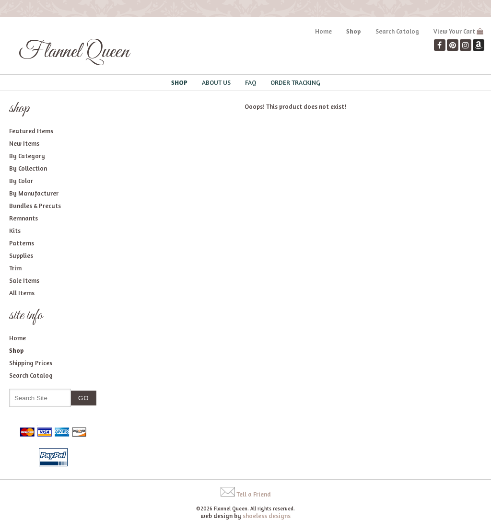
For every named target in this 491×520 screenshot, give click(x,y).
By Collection (28, 168)
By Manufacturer (33, 193)
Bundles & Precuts (35, 205)
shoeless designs (267, 516)
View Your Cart (454, 31)
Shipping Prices (30, 363)
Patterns (21, 243)
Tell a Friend (253, 494)
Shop (353, 31)
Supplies (21, 255)
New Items (24, 143)
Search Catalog (397, 31)
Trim (15, 268)
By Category (27, 156)
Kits (15, 230)
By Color (21, 181)
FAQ (250, 82)
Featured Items (31, 131)
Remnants (23, 218)
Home (323, 31)
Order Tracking (295, 82)
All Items (22, 293)
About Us (216, 82)
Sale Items (24, 280)
